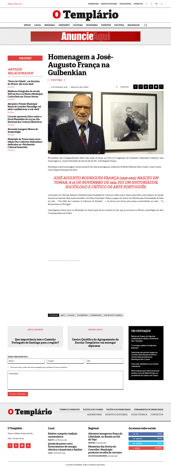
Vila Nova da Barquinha (97, 456)
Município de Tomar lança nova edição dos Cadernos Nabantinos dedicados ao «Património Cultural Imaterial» (25, 143)
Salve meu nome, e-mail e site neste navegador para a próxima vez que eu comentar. (38, 367)
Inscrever (158, 448)
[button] (145, 25)
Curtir (159, 434)
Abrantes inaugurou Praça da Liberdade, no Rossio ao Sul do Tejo (105, 436)
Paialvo (51, 440)
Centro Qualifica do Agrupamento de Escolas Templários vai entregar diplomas (95, 343)
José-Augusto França (112, 315)
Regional (92, 443)
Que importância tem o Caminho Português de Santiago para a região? (35, 341)
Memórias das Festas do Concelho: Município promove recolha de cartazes (105, 449)
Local (50, 453)
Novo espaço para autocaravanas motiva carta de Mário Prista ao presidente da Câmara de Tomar (145, 373)
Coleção (71, 315)
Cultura (11, 87)
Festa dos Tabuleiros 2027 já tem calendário (144, 365)
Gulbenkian (82, 315)
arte (62, 315)
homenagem (95, 315)
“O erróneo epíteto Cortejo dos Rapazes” (143, 346)
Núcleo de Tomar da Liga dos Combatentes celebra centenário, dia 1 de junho (145, 338)
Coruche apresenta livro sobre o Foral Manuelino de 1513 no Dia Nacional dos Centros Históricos (25, 119)
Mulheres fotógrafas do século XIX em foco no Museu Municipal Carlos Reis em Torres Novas (25, 94)
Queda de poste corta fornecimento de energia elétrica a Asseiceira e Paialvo (65, 446)
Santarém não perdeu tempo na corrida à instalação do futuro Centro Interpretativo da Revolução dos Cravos (144, 356)
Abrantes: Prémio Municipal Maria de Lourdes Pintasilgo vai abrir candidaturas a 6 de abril (24, 106)
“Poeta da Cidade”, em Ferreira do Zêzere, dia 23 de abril (24, 82)
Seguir (159, 438)
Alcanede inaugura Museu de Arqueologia (23, 130)
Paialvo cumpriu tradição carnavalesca (62, 435)
